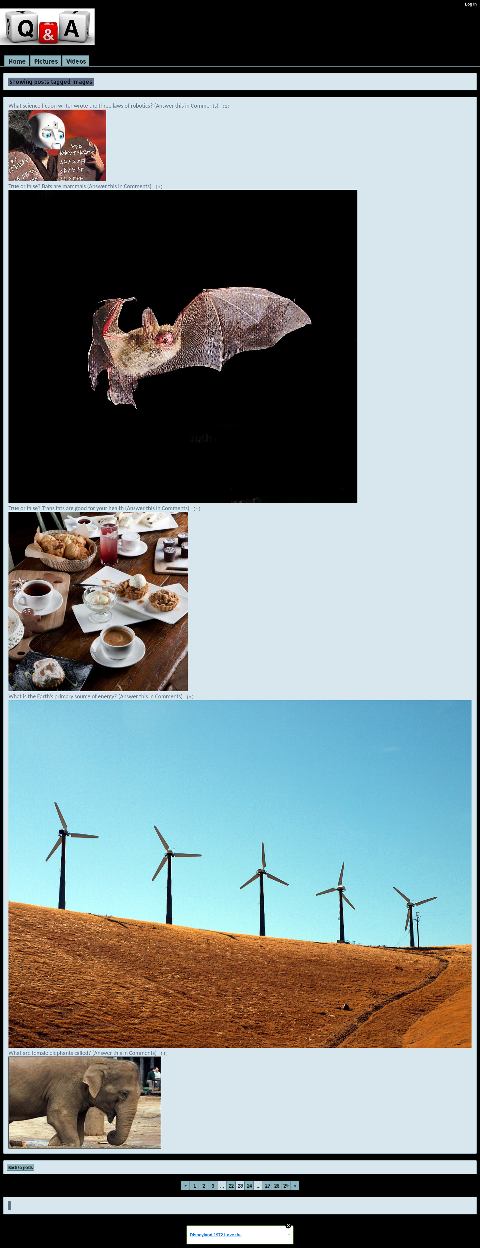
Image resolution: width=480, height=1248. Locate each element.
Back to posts (20, 1167)
